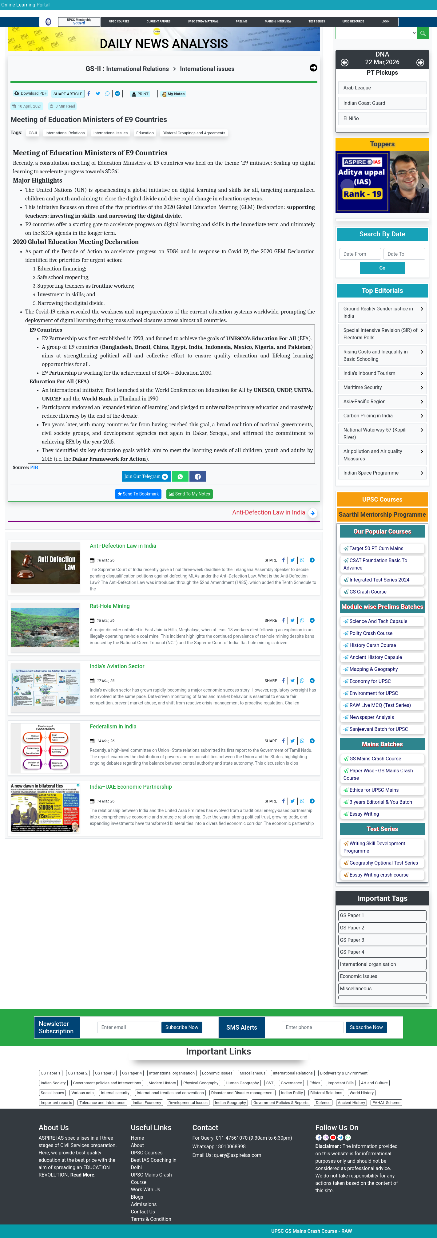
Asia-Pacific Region (365, 401)
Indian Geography (230, 1102)
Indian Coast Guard (364, 103)
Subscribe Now (181, 1027)
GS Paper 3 (352, 940)
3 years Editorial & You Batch (378, 802)
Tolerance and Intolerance (102, 1102)
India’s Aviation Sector (117, 666)
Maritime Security (363, 387)
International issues (203, 69)
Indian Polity (292, 1092)
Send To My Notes (189, 494)
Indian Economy (147, 1102)
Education (145, 133)
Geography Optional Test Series (381, 863)
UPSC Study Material (203, 21)
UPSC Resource (353, 21)
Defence (323, 1102)
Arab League (357, 88)
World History (362, 1092)
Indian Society (53, 1083)
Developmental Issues (188, 1102)
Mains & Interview (278, 21)
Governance (291, 1083)
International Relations (65, 133)
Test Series (316, 21)
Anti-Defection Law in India (268, 512)
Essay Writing (361, 814)
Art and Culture (374, 1083)
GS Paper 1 (352, 915)
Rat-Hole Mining (110, 606)
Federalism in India (113, 726)
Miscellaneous (356, 989)
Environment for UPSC (371, 693)
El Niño (351, 118)
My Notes (173, 94)
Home (137, 1138)
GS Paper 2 (352, 928)
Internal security (115, 1092)
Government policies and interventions (107, 1083)
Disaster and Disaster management (242, 1092)
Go (382, 268)
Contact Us (143, 1212)
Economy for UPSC (367, 681)
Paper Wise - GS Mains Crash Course (378, 774)
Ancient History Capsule (373, 657)
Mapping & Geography (371, 669)
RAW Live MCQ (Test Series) (377, 705)
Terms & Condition (151, 1219)
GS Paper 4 (352, 952)
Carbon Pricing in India (368, 416)
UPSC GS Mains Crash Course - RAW (349, 1231)
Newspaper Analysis (369, 717)
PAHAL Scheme (386, 1102)
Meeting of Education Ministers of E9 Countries (88, 119)
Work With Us (145, 1190)
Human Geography (242, 1083)
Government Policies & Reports (280, 1102)
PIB (34, 467)
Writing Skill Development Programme (374, 847)
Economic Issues (358, 976)
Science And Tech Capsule (375, 621)
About (137, 1145)
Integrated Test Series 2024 (377, 580)
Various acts (82, 1092)
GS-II (33, 133)
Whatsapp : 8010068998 (219, 1146)
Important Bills (341, 1083)
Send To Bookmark (138, 494)
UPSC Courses (119, 21)
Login (386, 21)
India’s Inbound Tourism (369, 373)
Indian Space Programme (371, 473)
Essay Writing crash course (376, 875)
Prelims (242, 21)
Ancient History (351, 1102)
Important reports (56, 1102)
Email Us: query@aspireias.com (227, 1155)
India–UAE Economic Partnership (131, 786)
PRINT (140, 94)
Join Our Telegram (146, 477)
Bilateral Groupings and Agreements (193, 133)
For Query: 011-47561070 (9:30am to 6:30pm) (242, 1138)
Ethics (314, 1083)
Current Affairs (158, 21)
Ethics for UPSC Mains (371, 790)
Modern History (162, 1083)
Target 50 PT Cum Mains (373, 548)
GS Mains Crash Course (372, 759)
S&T (270, 1083)
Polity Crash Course (368, 633)
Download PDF (30, 94)
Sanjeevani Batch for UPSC (376, 729)
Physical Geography (200, 1083)
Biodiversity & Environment (343, 1073)
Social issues (52, 1092)
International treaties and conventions (170, 1092)
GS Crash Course (365, 592)
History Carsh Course (370, 645)
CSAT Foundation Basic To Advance (375, 564)
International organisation (368, 964)
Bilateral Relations (326, 1092)
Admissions (144, 1204)
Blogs (137, 1197)
